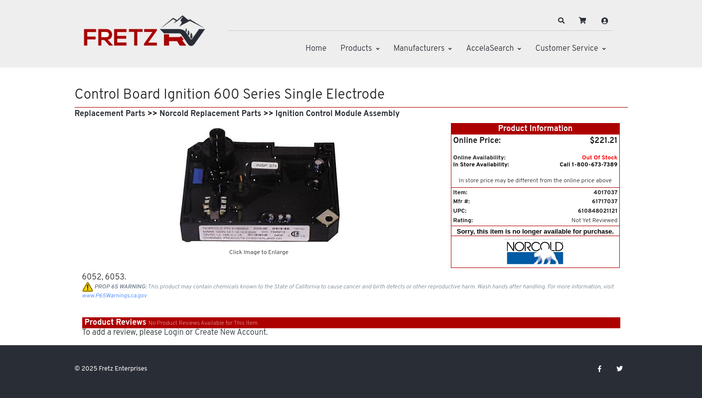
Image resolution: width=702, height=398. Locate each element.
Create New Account (230, 333)
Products (356, 49)
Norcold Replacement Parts (210, 114)
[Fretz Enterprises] (144, 36)
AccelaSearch (490, 49)
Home (315, 49)
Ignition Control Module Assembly (338, 114)
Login (174, 333)
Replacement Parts (110, 114)
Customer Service (566, 49)
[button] (561, 21)
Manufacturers (419, 49)
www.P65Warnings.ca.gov (114, 296)
